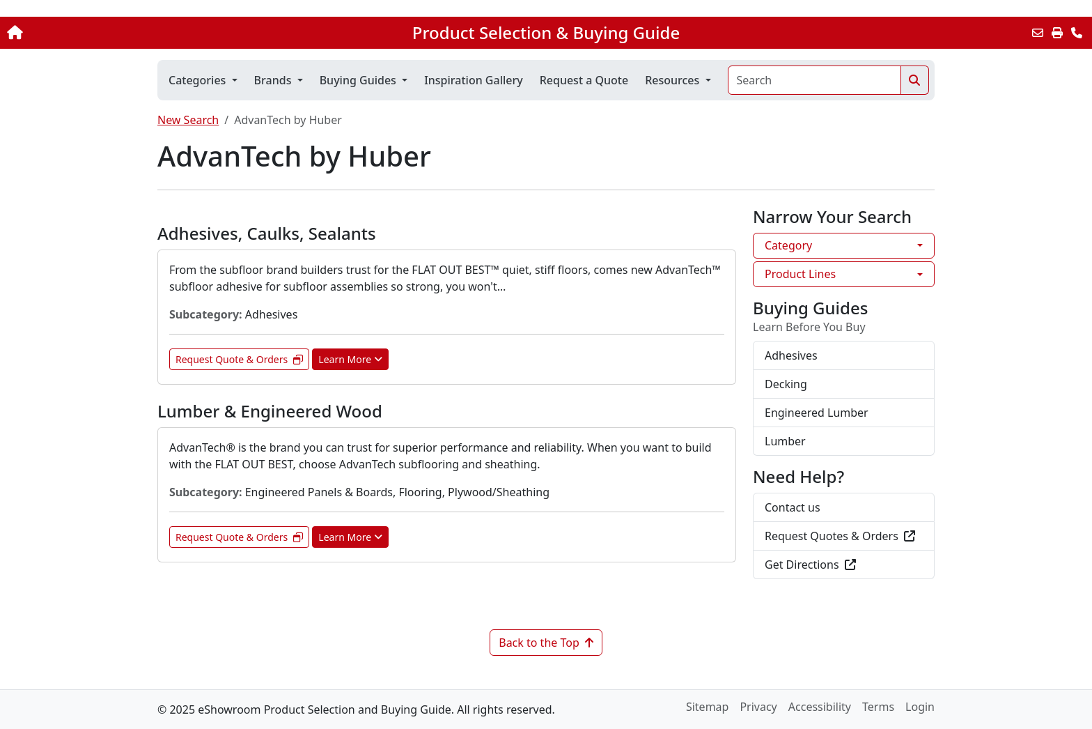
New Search (188, 120)
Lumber (785, 441)
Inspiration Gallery (473, 80)
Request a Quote (584, 80)
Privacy (758, 706)
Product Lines (800, 274)
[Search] (814, 80)
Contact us (792, 507)
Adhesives (791, 355)
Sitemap (707, 706)
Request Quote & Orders (239, 359)
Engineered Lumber (816, 412)
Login (920, 706)
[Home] (113, 32)
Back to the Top (546, 642)
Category (788, 245)
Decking (786, 384)
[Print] (1057, 32)
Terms (878, 706)
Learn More (350, 359)
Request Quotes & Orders (840, 536)
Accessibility (819, 706)
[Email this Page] (1037, 32)
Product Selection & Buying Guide (546, 32)
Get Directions (810, 564)
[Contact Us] (1076, 32)
